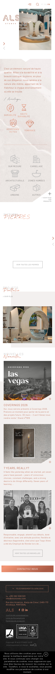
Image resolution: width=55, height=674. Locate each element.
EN (45, 4)
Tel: (16, 596)
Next (4, 43)
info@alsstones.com (16, 598)
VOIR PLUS (8, 296)
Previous (4, 48)
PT (42, 4)
